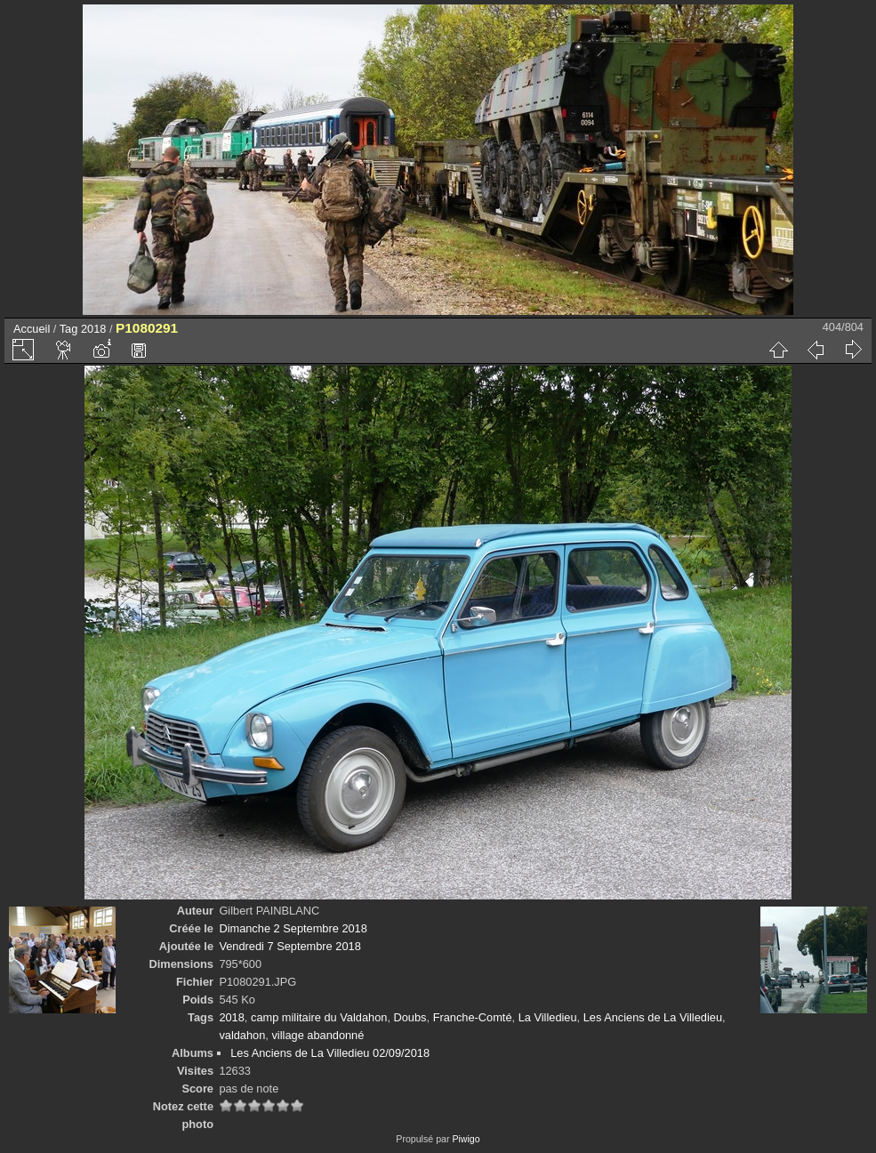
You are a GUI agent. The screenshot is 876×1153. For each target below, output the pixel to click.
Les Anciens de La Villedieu (652, 1017)
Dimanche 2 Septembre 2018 (292, 928)
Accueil (31, 328)
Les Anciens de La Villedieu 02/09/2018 (330, 1053)
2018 (93, 328)
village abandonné (317, 1035)
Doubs (410, 1017)
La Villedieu (547, 1017)
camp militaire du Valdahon (319, 1017)
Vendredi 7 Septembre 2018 (289, 946)
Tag (69, 328)
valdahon (242, 1035)
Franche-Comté (472, 1017)
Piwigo (465, 1138)
